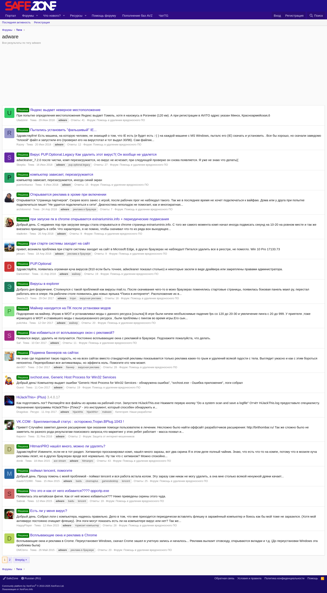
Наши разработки (141, 411)
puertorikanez (24, 184)
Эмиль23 (22, 298)
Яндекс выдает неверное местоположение (58, 110)
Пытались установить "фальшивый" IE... (56, 130)
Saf (18, 342)
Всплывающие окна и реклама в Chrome (56, 535)
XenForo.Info (26, 589)
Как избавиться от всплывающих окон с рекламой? (65, 333)
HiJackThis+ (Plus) (31, 397)
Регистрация (42, 22)
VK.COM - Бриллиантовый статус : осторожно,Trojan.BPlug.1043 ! (70, 422)
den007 (20, 367)
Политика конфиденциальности (284, 578)
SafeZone (10, 578)
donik (19, 460)
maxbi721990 (24, 481)
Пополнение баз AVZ (137, 15)
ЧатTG (164, 15)
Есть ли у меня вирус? (41, 511)
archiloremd (23, 209)
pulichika (21, 322)
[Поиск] (316, 15)
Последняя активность (16, 22)
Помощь (312, 578)
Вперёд (20, 559)
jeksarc (20, 253)
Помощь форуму (104, 15)
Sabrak (20, 501)
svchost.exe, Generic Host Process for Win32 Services (66, 377)
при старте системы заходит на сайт (53, 243)
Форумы (28, 15)
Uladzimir (22, 120)
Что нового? (52, 15)
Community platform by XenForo (33, 586)
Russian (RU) (31, 578)
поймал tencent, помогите (44, 471)
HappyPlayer (24, 525)
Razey (20, 144)
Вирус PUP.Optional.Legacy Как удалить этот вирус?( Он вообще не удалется (86, 154)
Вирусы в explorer (37, 284)
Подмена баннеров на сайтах (47, 353)
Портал (10, 15)
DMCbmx (22, 550)
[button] (37, 15)
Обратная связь (224, 578)
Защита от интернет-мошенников (114, 436)
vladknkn (21, 233)
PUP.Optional (33, 264)
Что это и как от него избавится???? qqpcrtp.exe (62, 491)
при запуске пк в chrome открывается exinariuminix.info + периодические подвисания (92, 219)
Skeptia (20, 164)
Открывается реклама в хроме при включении (61, 194)
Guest (20, 387)
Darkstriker (23, 273)
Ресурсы (76, 15)
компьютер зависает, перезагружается (54, 174)
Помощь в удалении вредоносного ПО (121, 120)
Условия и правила (249, 578)
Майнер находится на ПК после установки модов (63, 308)
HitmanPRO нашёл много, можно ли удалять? (60, 446)
